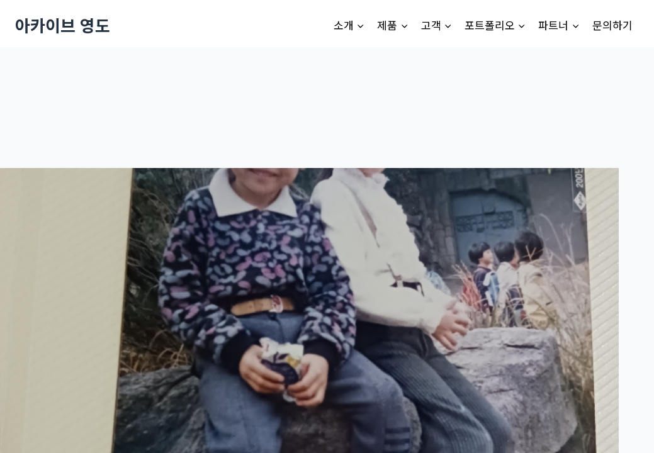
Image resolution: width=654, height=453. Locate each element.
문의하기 (612, 25)
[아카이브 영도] (62, 25)
